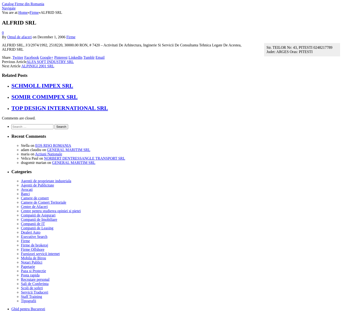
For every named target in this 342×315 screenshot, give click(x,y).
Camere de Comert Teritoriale (43, 202)
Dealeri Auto (30, 232)
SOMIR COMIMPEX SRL (44, 97)
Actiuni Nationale (48, 154)
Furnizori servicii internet (40, 254)
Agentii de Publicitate (37, 185)
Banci (25, 194)
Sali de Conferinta (34, 284)
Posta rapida (30, 275)
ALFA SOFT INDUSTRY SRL (50, 62)
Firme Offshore (32, 249)
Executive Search (34, 237)
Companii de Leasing (37, 228)
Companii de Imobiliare (39, 219)
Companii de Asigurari (38, 215)
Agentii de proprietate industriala (46, 181)
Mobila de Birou (33, 258)
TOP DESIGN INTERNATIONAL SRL (59, 108)
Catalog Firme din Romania (23, 4)
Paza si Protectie (33, 271)
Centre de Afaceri (34, 207)
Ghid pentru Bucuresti (28, 309)
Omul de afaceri (19, 37)
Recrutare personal (35, 279)
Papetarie (28, 267)
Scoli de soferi (32, 288)
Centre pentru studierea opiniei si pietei (51, 211)
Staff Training (31, 297)
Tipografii (28, 301)
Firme (70, 37)
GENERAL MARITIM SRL (68, 150)
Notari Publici (31, 262)
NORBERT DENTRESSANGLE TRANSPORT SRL (84, 158)
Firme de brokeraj (34, 245)
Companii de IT (33, 224)
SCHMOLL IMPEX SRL (42, 86)
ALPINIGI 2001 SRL (37, 66)
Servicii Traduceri (34, 292)
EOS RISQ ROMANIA (53, 145)
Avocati (27, 189)
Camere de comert (35, 198)
